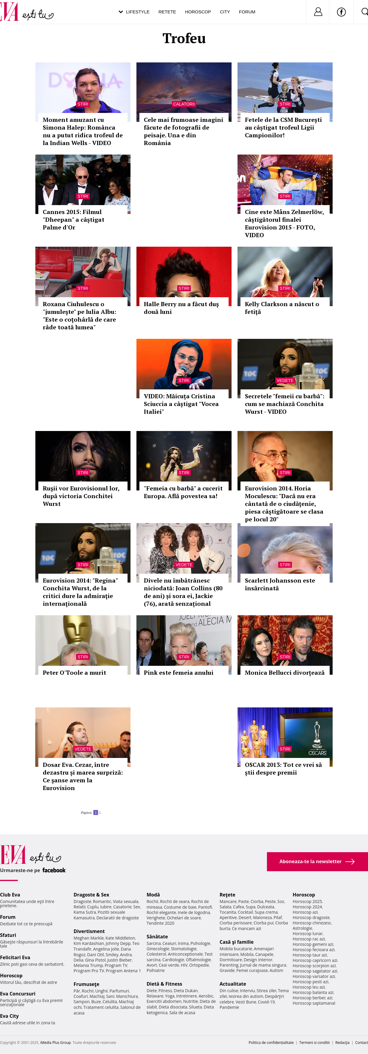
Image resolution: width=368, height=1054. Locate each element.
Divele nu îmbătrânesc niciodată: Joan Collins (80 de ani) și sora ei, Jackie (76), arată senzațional (183, 592)
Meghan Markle (89, 938)
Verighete (156, 918)
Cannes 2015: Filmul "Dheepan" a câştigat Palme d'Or (73, 219)
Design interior (258, 959)
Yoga (169, 996)
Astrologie (302, 928)
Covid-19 (266, 1002)
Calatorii (184, 104)
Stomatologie (183, 948)
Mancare (228, 901)
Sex (136, 907)
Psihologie (200, 943)
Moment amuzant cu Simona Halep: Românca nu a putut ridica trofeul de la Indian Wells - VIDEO (83, 131)
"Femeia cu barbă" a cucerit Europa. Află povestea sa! (183, 492)
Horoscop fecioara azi (313, 949)
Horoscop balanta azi (312, 992)
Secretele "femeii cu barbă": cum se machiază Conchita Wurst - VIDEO (284, 404)
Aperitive (228, 917)
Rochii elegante (161, 912)
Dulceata (265, 907)
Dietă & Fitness (164, 984)
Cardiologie (173, 959)
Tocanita (228, 912)
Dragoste (82, 901)
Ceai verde (169, 965)
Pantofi (205, 907)
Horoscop (198, 11)
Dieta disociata (173, 1007)
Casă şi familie (237, 942)
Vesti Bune (246, 1002)
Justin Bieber (119, 960)
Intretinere (186, 996)
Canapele (264, 954)
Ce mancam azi (246, 928)
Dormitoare (231, 959)
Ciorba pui (263, 923)
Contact (361, 1042)
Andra (126, 954)
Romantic (102, 901)
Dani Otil (95, 954)
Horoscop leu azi (308, 987)
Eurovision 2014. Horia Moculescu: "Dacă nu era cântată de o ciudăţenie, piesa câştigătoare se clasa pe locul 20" (284, 503)
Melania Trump (88, 965)
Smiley (112, 954)
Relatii (80, 907)
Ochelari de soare (184, 918)
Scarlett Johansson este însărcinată (280, 584)
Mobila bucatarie (236, 948)
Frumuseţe (87, 984)
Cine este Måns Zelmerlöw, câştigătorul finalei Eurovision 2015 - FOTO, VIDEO (284, 223)
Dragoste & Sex (91, 894)
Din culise (229, 990)
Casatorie (122, 907)
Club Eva (10, 894)
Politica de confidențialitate (271, 1042)
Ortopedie (199, 965)
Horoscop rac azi (308, 939)
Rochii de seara (174, 901)
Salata (226, 907)
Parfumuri (119, 991)
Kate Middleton (120, 938)
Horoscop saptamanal (313, 1003)
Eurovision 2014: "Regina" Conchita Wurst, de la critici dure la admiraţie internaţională (80, 592)
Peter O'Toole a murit (74, 672)
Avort (152, 965)
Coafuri (81, 996)
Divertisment (89, 931)
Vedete (285, 380)
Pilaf (277, 917)
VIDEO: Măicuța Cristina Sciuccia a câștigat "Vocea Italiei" (181, 404)
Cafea (238, 907)
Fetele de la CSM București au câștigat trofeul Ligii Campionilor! (283, 127)
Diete (152, 990)
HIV (184, 965)
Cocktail (245, 912)
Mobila (247, 954)
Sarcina (154, 943)
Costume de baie (180, 907)
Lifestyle (138, 11)
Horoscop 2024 (307, 907)
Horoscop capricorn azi (314, 960)
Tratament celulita (101, 1007)
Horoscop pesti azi (310, 981)
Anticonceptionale (185, 954)
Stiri (83, 104)
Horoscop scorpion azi (314, 965)
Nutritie (190, 1001)
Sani (110, 996)
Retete (167, 11)
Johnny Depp (118, 943)
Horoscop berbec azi (312, 997)
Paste (243, 901)
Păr (77, 991)
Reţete (227, 894)
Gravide (227, 970)
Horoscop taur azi (309, 955)
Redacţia (342, 1042)
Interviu (247, 990)
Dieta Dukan (186, 990)
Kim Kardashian (89, 943)
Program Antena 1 (123, 970)
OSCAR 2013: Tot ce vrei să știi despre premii (283, 768)
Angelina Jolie (106, 949)
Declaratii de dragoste (117, 918)
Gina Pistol (95, 960)
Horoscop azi (305, 912)
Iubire (105, 907)
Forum (247, 11)
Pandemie (229, 1007)
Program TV (116, 965)
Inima (183, 943)
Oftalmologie (198, 959)
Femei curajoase (252, 970)
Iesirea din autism (246, 996)
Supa (251, 907)
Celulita (110, 1001)
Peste (270, 901)
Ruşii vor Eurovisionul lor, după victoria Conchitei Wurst (81, 496)
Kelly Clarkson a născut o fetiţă (282, 308)
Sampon (82, 1001)
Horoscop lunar (307, 933)
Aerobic (206, 996)
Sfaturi (8, 935)
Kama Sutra (85, 912)
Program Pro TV (89, 970)
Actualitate (233, 984)
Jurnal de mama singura (263, 965)
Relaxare (155, 996)
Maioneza (262, 917)
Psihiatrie (156, 970)
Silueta (195, 1007)
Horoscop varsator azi (313, 976)
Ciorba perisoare (236, 923)
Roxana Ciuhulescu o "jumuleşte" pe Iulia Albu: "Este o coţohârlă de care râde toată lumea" (79, 315)
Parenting (229, 965)
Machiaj (97, 996)
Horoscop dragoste (311, 917)
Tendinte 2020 (160, 923)
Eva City (9, 1016)
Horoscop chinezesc (311, 923)
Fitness (165, 990)
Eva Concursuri (17, 993)
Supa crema (266, 912)
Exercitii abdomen (164, 1001)
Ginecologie (158, 948)
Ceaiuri (169, 943)
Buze (96, 1001)
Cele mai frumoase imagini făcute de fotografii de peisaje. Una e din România (183, 131)
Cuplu (92, 907)
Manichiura (127, 996)
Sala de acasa (182, 1012)
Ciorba (257, 901)
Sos (280, 901)
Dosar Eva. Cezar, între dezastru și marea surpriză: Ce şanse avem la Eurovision (83, 776)
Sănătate (157, 936)
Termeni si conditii (314, 1042)
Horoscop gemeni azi (312, 944)
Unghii (101, 991)
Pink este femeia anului (178, 672)
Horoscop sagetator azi (314, 971)
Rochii (87, 991)
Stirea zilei (266, 990)
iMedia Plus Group (55, 1042)
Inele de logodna (194, 912)
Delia (79, 960)
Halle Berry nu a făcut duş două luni (181, 308)
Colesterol (156, 954)
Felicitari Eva (15, 957)
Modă (153, 894)
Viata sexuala (126, 901)
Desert (244, 917)
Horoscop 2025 (307, 901)
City (225, 11)
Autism (276, 970)
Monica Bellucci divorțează (285, 672)
